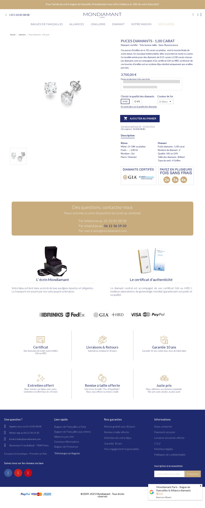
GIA (177, 288)
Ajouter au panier (140, 118)
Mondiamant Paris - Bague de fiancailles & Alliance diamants (173, 488)
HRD (187, 288)
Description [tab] (128, 135)
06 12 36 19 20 (115, 226)
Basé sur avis (163, 497)
